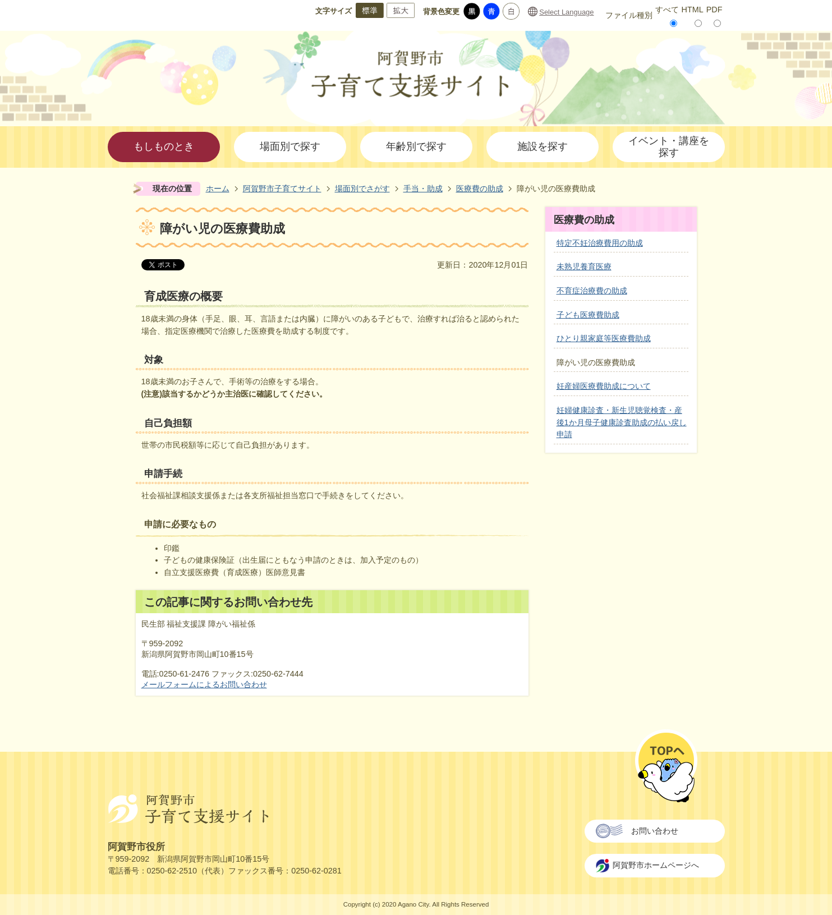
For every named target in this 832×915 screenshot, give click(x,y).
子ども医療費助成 (588, 314)
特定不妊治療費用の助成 (600, 242)
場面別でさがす (362, 188)
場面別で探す (290, 146)
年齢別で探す (416, 146)
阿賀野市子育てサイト (282, 188)
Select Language (566, 12)
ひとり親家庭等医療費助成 (604, 338)
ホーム (217, 188)
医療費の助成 (479, 188)
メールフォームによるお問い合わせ (204, 684)
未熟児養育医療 (584, 266)
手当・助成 (423, 188)
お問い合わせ (654, 830)
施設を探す (542, 146)
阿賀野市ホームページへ (656, 865)
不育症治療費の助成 (592, 290)
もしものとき (164, 146)
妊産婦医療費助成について (604, 385)
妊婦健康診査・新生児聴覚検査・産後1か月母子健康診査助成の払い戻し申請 (622, 422)
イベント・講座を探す (668, 147)
